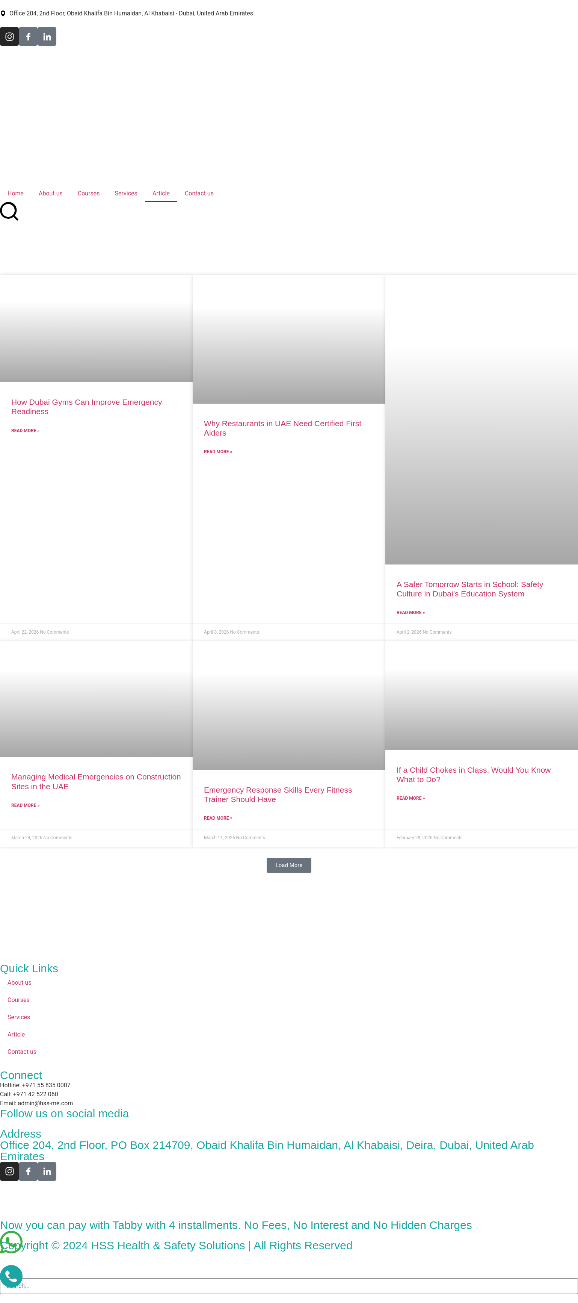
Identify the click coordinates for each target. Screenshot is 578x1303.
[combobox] (289, 1286)
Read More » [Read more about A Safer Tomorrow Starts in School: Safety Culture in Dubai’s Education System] (411, 612)
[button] (289, 865)
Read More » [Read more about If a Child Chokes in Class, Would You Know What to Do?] (411, 798)
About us (51, 193)
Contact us (199, 193)
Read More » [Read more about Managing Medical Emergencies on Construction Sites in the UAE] (25, 805)
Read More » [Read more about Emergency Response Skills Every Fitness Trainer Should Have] (218, 818)
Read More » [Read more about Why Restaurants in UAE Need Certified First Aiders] (218, 451)
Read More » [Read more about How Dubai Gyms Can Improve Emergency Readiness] (25, 430)
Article (161, 193)
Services (126, 193)
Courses (89, 193)
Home (16, 193)
